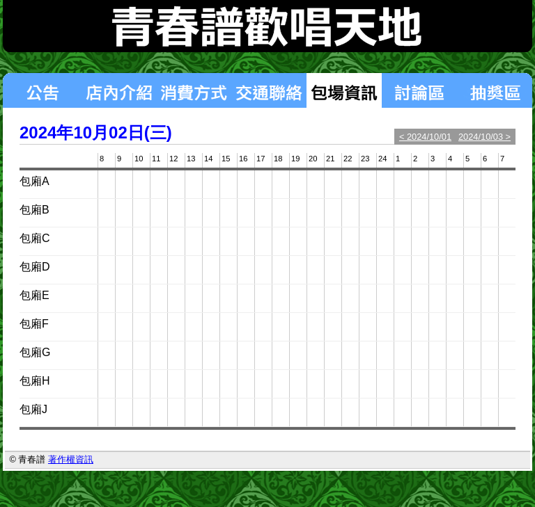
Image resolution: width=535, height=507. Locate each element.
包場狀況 (344, 90)
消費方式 (193, 90)
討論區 (419, 90)
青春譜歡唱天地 (267, 26)
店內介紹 (118, 90)
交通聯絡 (269, 90)
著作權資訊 (70, 459)
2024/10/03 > (484, 136)
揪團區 (494, 90)
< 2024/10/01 (425, 136)
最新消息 (42, 90)
